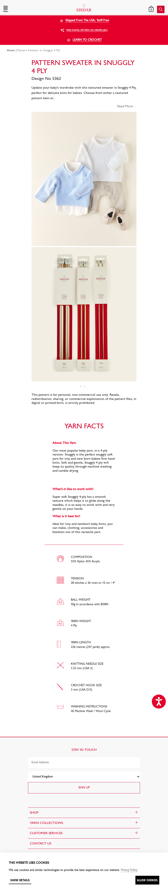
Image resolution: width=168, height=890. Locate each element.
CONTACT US (40, 843)
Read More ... (126, 106)
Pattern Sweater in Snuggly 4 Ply (39, 50)
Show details (20, 880)
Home (11, 50)
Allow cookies (147, 880)
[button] (28, 9)
